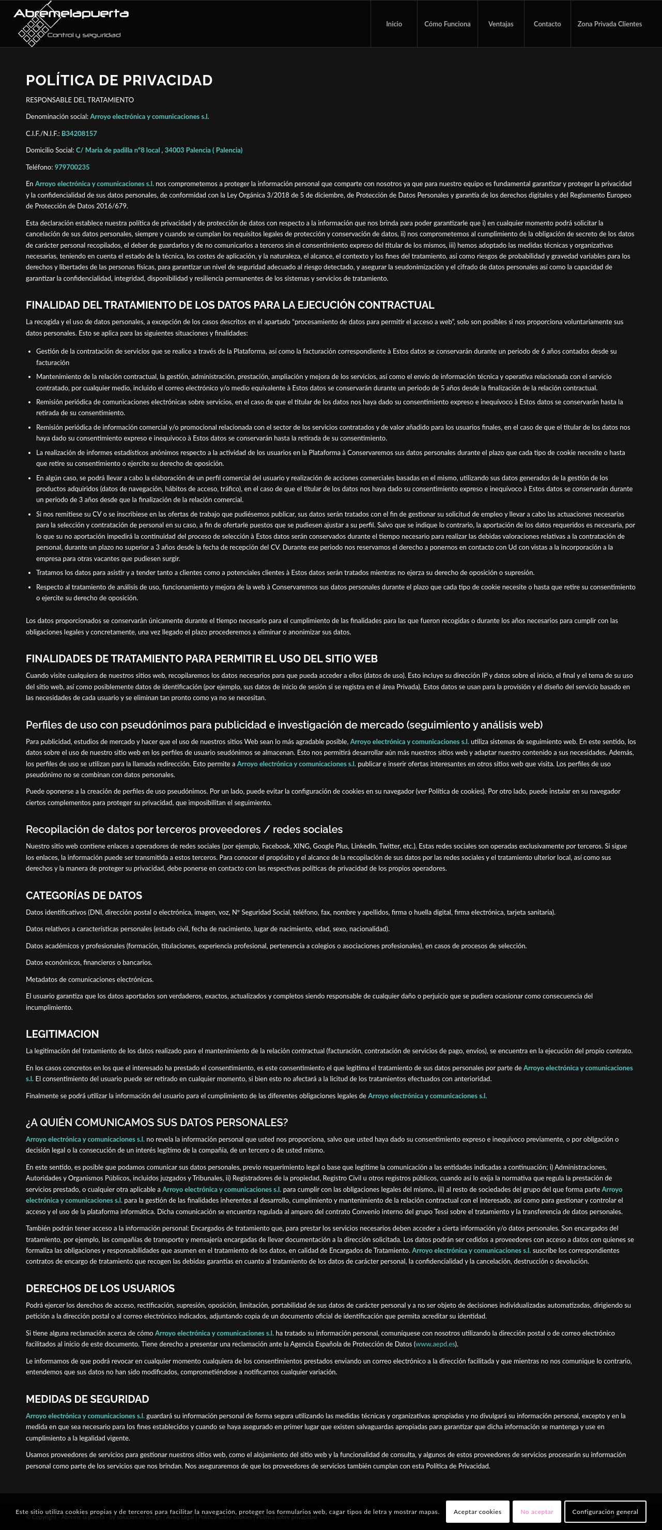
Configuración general (606, 1512)
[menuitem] (394, 24)
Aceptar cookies (478, 1512)
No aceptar (536, 1512)
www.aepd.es (435, 1344)
